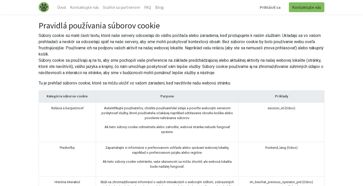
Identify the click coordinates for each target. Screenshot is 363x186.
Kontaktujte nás (306, 7)
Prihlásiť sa (270, 7)
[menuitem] (61, 7)
